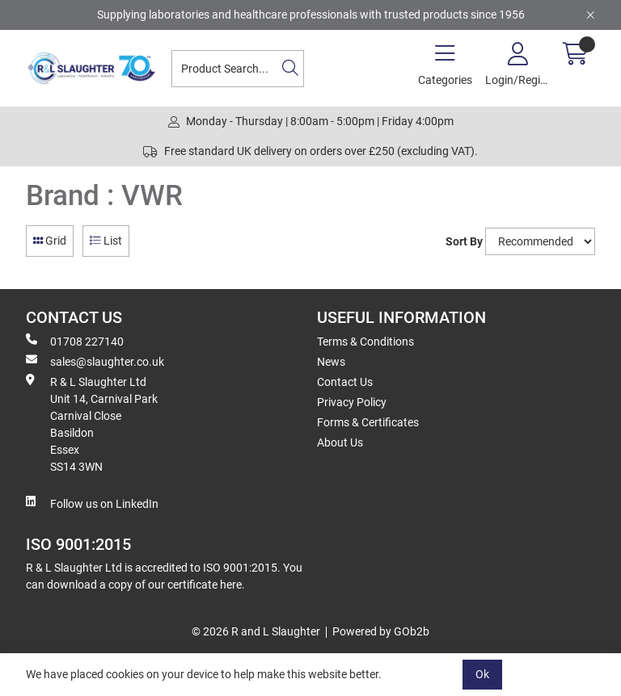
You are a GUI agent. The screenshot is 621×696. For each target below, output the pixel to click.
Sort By (464, 241)
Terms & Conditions (365, 341)
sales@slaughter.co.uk (95, 361)
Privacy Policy (352, 402)
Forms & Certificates (368, 422)
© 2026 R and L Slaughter (256, 631)
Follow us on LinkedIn (92, 503)
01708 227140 (75, 340)
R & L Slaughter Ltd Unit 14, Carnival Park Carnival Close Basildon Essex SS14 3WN (92, 423)
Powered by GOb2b (380, 631)
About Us (340, 442)
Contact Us (345, 381)
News (331, 361)
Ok (482, 674)
